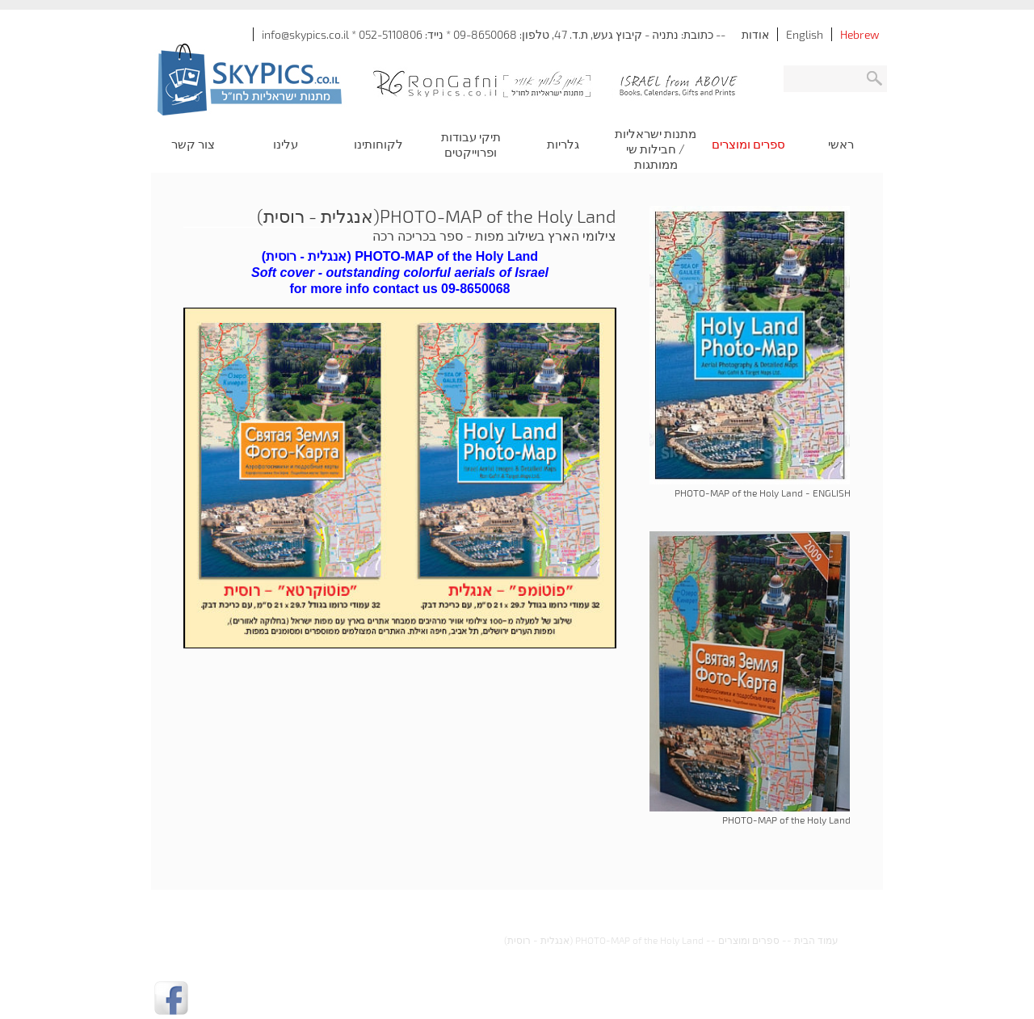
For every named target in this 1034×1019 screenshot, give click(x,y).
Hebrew (859, 34)
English (804, 34)
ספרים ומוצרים (749, 940)
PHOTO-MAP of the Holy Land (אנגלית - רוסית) (604, 940)
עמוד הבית (816, 940)
